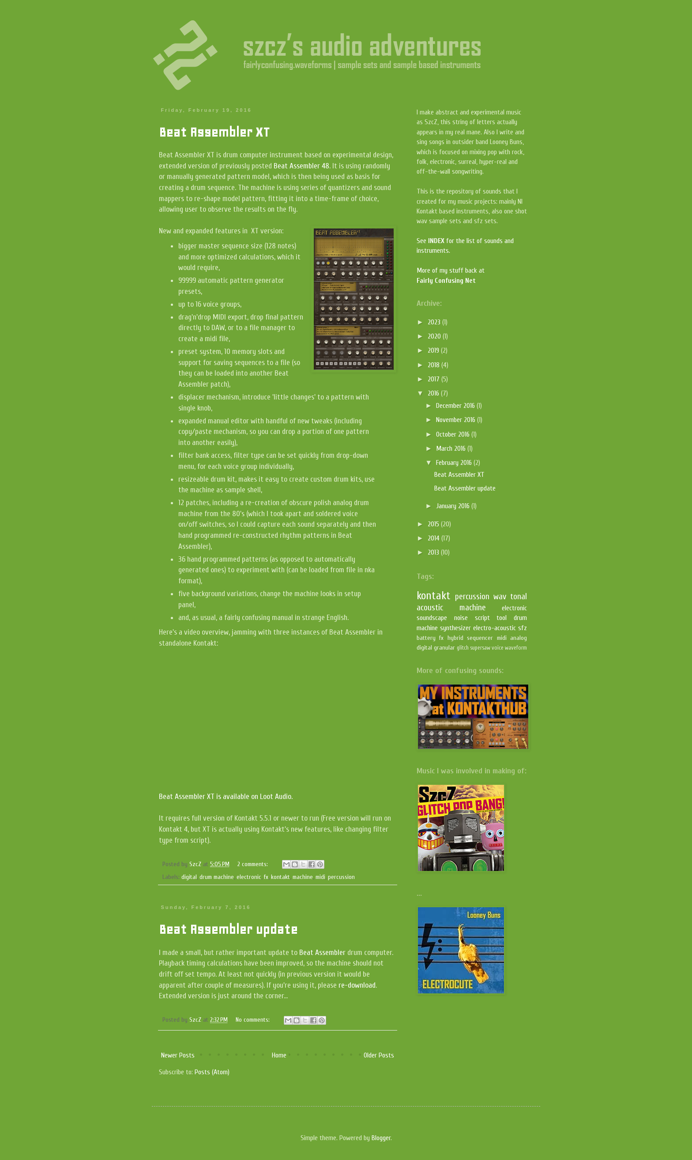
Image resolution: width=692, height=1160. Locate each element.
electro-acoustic (494, 628)
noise (461, 618)
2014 (434, 538)
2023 (435, 322)
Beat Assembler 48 (301, 166)
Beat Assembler (322, 952)
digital (189, 877)
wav (499, 596)
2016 (434, 393)
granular (444, 647)
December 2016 (456, 406)
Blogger (381, 1138)
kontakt (280, 877)
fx (266, 877)
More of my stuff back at (451, 270)
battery (426, 638)
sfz (522, 628)
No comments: (253, 1019)
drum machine (216, 877)
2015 (434, 524)
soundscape (432, 618)
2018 (434, 365)
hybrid (455, 638)
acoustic (430, 607)
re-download (357, 985)
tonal (518, 596)
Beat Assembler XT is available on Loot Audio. (226, 796)
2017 (434, 379)
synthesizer (455, 628)
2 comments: (253, 864)
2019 (434, 350)
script (482, 618)
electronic (249, 877)
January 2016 (453, 506)
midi (320, 877)
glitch (463, 648)
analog (518, 638)
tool (501, 618)
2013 (434, 552)
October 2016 (453, 434)
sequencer (480, 638)
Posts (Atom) (212, 1072)
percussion (341, 877)
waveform (516, 648)
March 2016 (451, 449)
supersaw (480, 648)
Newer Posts (178, 1055)
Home (279, 1055)
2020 (435, 336)
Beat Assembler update (228, 929)
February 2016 (455, 463)
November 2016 (456, 420)
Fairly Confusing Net (446, 281)
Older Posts (379, 1055)
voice (498, 648)
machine (303, 877)
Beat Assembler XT (214, 132)
